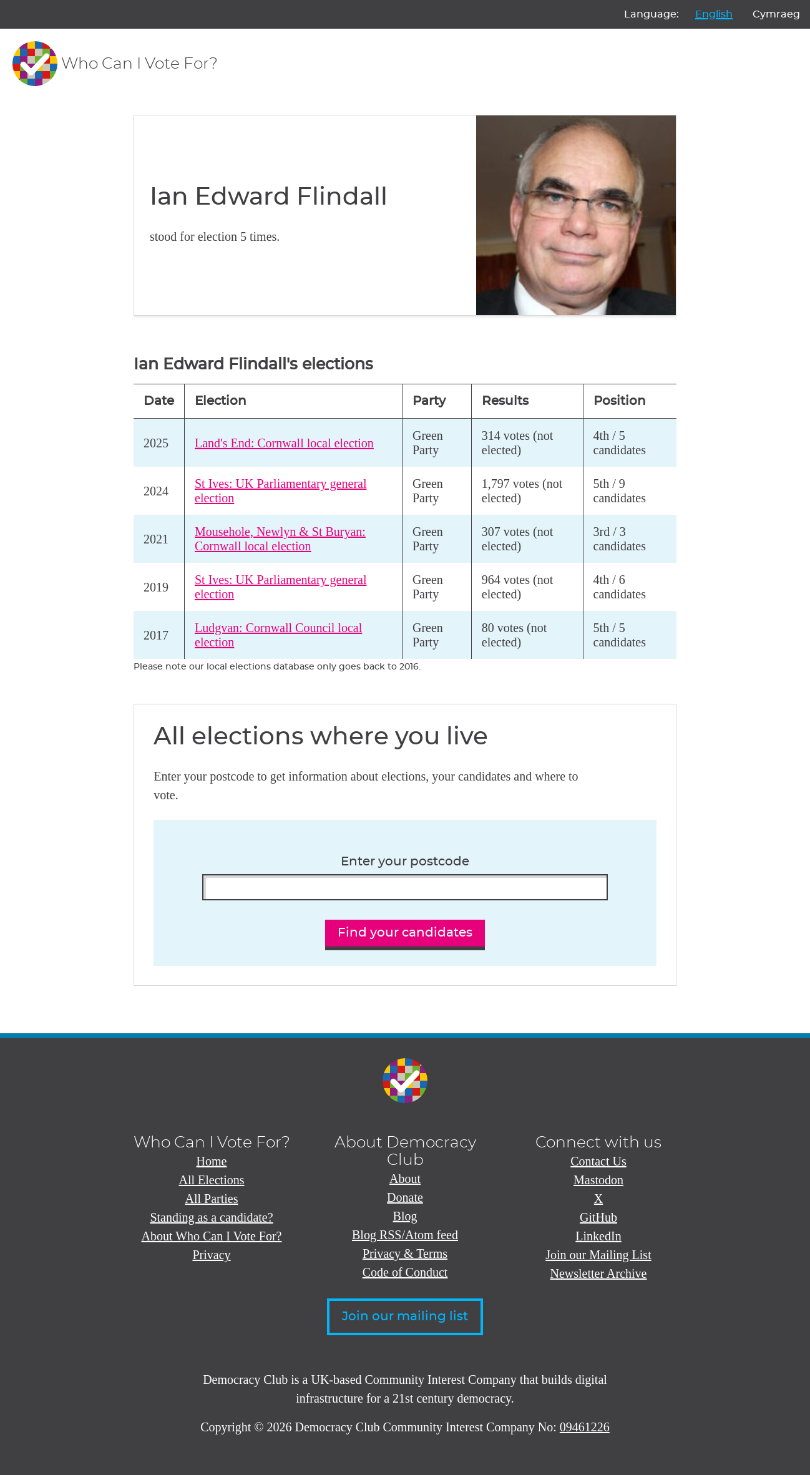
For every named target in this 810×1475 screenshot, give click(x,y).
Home (212, 1161)
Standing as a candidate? (211, 1217)
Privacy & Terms (405, 1253)
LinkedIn (598, 1236)
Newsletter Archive (598, 1273)
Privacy (211, 1255)
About (405, 1178)
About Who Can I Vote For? (212, 1236)
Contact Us (598, 1161)
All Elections (212, 1180)
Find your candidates (405, 933)
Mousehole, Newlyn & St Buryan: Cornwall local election (280, 539)
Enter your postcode (405, 861)
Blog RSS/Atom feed (405, 1235)
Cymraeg (776, 14)
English (714, 14)
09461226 (585, 1427)
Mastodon (598, 1180)
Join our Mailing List (598, 1255)
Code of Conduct (405, 1272)
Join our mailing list (405, 1316)
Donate (405, 1197)
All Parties (211, 1198)
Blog (405, 1216)
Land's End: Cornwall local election (284, 443)
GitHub (598, 1217)
